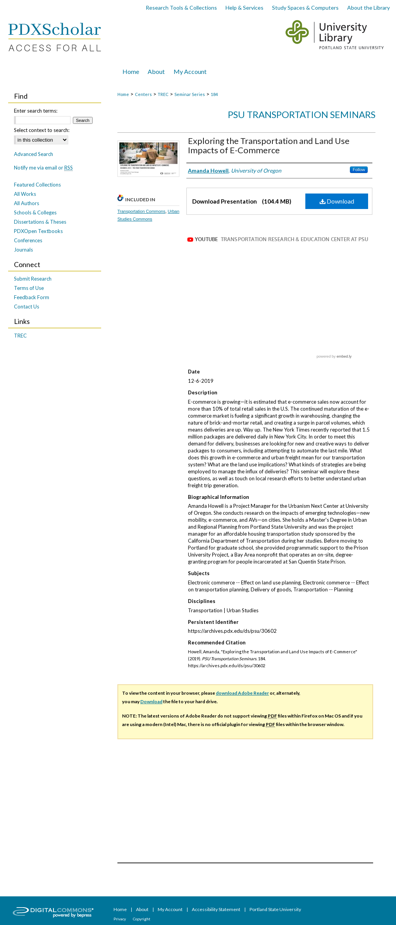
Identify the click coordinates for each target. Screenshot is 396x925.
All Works (25, 194)
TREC (163, 94)
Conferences (28, 240)
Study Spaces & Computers (305, 7)
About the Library (368, 7)
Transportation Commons (141, 211)
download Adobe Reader (242, 693)
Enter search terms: (35, 111)
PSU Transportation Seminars (301, 114)
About (142, 909)
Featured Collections (37, 185)
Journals (23, 250)
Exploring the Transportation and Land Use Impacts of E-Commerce (269, 145)
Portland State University (275, 909)
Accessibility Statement (216, 909)
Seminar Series (189, 94)
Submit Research (33, 279)
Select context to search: (41, 130)
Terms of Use (29, 288)
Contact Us (26, 306)
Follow (359, 169)
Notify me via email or (43, 167)
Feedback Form (31, 297)
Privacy (120, 918)
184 (214, 94)
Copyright (141, 918)
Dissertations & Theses (40, 222)
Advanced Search (33, 154)
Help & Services (244, 7)
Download (337, 201)
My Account (170, 909)
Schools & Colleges (35, 212)
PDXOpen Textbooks (38, 231)
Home (123, 94)
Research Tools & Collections (181, 7)
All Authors (26, 203)
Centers (143, 94)
